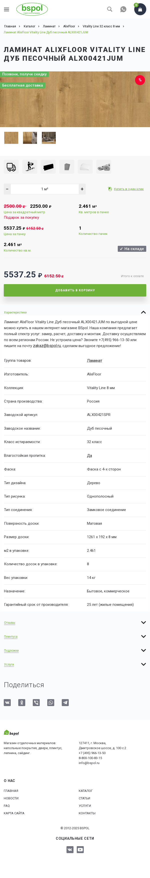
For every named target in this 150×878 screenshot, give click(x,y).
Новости (11, 798)
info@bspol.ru (89, 762)
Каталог (86, 790)
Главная (11, 790)
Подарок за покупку (21, 217)
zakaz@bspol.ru (46, 346)
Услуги (85, 805)
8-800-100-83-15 (90, 757)
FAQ (7, 805)
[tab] (75, 312)
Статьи (84, 798)
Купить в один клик (129, 189)
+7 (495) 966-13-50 (92, 752)
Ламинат (94, 360)
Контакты (87, 813)
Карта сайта (14, 813)
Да (89, 455)
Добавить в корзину (75, 290)
